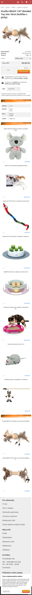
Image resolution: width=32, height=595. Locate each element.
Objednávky (7, 537)
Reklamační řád (8, 520)
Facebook (6, 568)
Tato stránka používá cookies (12, 576)
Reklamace (6, 546)
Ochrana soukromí (9, 516)
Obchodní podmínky (10, 512)
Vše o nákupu (7, 508)
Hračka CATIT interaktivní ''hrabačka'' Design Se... (16, 236)
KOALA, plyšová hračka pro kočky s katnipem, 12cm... (16, 129)
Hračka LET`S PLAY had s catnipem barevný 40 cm (16, 201)
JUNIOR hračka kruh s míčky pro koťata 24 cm (16, 272)
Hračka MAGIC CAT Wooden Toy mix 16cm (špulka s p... (16, 458)
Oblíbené (6, 550)
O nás (4, 504)
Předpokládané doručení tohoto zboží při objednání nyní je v (16, 77)
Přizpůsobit (6, 591)
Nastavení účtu (8, 542)
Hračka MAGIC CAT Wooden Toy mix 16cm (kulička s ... (16, 421)
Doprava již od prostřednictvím (16, 83)
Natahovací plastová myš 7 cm (16, 344)
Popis (3, 89)
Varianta (3, 58)
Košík (4, 533)
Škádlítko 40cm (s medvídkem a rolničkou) (16, 379)
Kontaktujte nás (8, 559)
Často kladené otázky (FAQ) (13, 524)
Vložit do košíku (23, 71)
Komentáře (11, 89)
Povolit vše (26, 591)
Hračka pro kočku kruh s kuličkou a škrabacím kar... (16, 308)
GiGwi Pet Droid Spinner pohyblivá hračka (16, 165)
